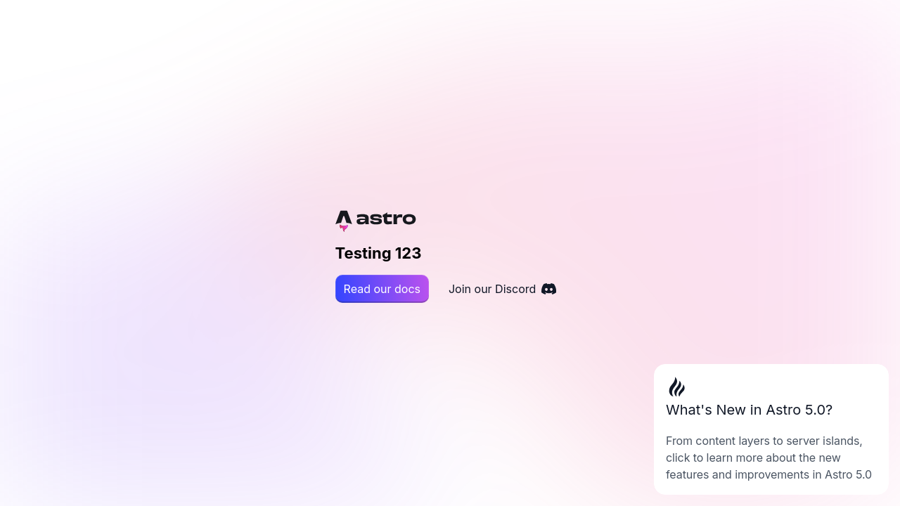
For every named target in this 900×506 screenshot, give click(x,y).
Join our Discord (502, 289)
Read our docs (382, 289)
